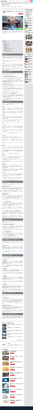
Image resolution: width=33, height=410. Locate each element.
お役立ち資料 (15, 6)
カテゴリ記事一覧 (19, 6)
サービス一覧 (7, 6)
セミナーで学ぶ (11, 6)
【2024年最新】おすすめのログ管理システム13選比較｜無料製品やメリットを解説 (12, 253)
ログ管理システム (20, 13)
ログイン (30, 1)
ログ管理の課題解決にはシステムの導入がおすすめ (9, 48)
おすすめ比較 (4, 6)
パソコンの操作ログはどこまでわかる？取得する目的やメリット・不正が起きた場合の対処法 (29, 14)
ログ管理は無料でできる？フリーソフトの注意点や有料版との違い (29, 16)
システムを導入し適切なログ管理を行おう (8, 51)
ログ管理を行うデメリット (6, 47)
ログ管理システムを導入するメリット (7, 50)
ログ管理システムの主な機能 (7, 49)
